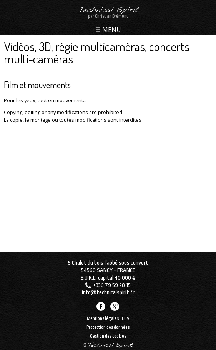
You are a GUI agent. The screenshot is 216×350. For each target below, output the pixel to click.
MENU (111, 30)
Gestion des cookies (108, 336)
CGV (126, 318)
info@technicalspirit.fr (108, 292)
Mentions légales (103, 318)
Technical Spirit (108, 10)
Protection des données (108, 327)
